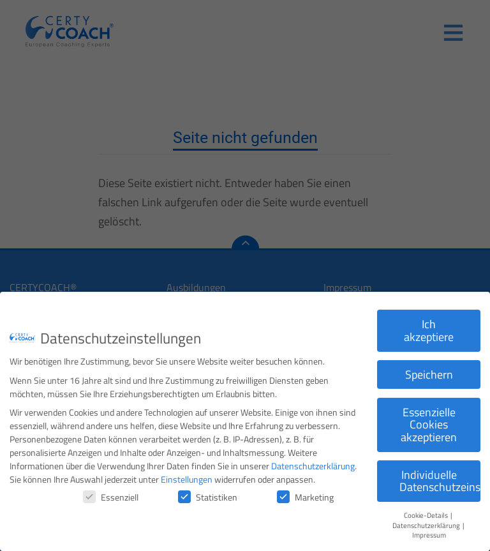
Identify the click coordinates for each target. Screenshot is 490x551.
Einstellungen (186, 474)
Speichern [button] (429, 370)
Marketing (305, 492)
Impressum (429, 531)
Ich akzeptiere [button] (429, 326)
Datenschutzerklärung (313, 461)
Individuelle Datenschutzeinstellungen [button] (439, 477)
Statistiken (207, 492)
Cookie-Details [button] (426, 511)
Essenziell (110, 492)
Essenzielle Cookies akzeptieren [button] (429, 420)
